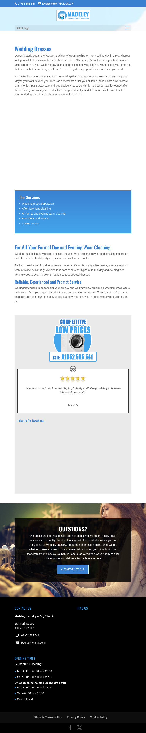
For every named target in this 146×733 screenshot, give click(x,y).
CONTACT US (73, 569)
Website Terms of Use (48, 717)
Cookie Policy (98, 717)
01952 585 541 (30, 635)
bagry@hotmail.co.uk (33, 642)
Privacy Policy (76, 717)
